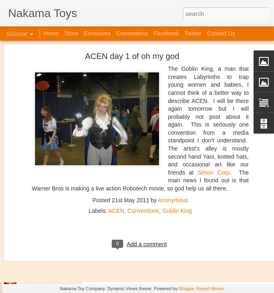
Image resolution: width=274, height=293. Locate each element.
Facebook (166, 33)
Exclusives (97, 33)
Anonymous (173, 146)
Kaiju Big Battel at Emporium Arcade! (60, 251)
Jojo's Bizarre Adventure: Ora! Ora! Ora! (63, 269)
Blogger (186, 288)
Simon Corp (213, 119)
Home (51, 33)
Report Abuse (210, 288)
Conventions (143, 157)
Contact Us (221, 33)
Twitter (192, 33)
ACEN (116, 157)
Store (71, 33)
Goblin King (177, 157)
